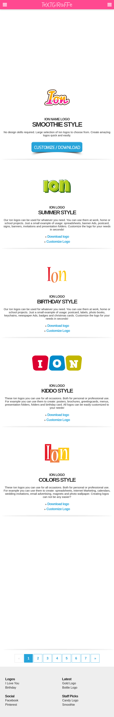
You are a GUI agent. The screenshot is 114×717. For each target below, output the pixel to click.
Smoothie (68, 704)
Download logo (58, 236)
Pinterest (11, 704)
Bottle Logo (69, 687)
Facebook (11, 700)
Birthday (10, 687)
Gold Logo (69, 683)
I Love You (12, 683)
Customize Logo (58, 241)
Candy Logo (70, 700)
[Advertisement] (57, 46)
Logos (10, 679)
